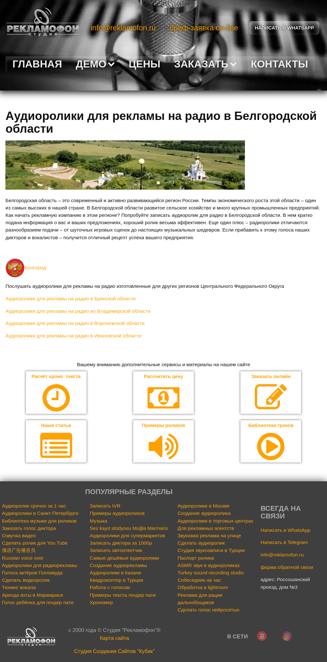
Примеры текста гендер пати (123, 595)
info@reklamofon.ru (123, 28)
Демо (95, 64)
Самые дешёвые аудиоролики (124, 558)
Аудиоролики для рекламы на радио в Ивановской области (73, 335)
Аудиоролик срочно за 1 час (34, 506)
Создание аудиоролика (204, 513)
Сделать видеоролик (25, 580)
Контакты (279, 64)
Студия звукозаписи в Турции (211, 551)
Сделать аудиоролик (201, 543)
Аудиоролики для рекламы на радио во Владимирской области (77, 311)
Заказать (205, 64)
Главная (37, 64)
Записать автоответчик (116, 551)
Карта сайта (114, 639)
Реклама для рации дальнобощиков (200, 599)
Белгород (25, 267)
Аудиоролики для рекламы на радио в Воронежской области (74, 323)
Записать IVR (105, 506)
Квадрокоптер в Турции (116, 580)
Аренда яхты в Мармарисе (32, 595)
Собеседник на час (199, 580)
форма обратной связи (287, 567)
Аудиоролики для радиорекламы (39, 566)
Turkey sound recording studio (211, 573)
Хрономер (101, 603)
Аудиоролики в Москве (204, 506)
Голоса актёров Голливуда (32, 573)
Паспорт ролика (196, 558)
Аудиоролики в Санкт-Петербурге (40, 513)
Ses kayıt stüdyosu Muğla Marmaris (129, 529)
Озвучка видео (19, 536)
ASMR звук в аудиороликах (209, 566)
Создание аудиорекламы (118, 566)
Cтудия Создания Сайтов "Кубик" (114, 652)
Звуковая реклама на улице (209, 536)
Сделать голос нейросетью (209, 610)
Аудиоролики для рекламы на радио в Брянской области (70, 298)
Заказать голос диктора (29, 529)
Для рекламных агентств (206, 529)
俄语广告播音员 (18, 551)
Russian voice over (23, 558)
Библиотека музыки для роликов (39, 521)
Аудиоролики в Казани (115, 573)
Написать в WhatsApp (285, 530)
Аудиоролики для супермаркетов (127, 536)
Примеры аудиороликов (117, 513)
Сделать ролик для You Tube (35, 543)
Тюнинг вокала (19, 588)
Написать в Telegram (284, 543)
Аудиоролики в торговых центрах (215, 521)
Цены (144, 64)
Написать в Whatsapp (284, 27)
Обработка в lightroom (203, 588)
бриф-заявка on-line (204, 28)
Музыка (98, 521)
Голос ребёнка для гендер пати (37, 603)
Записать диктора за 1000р (121, 543)
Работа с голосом (110, 588)
